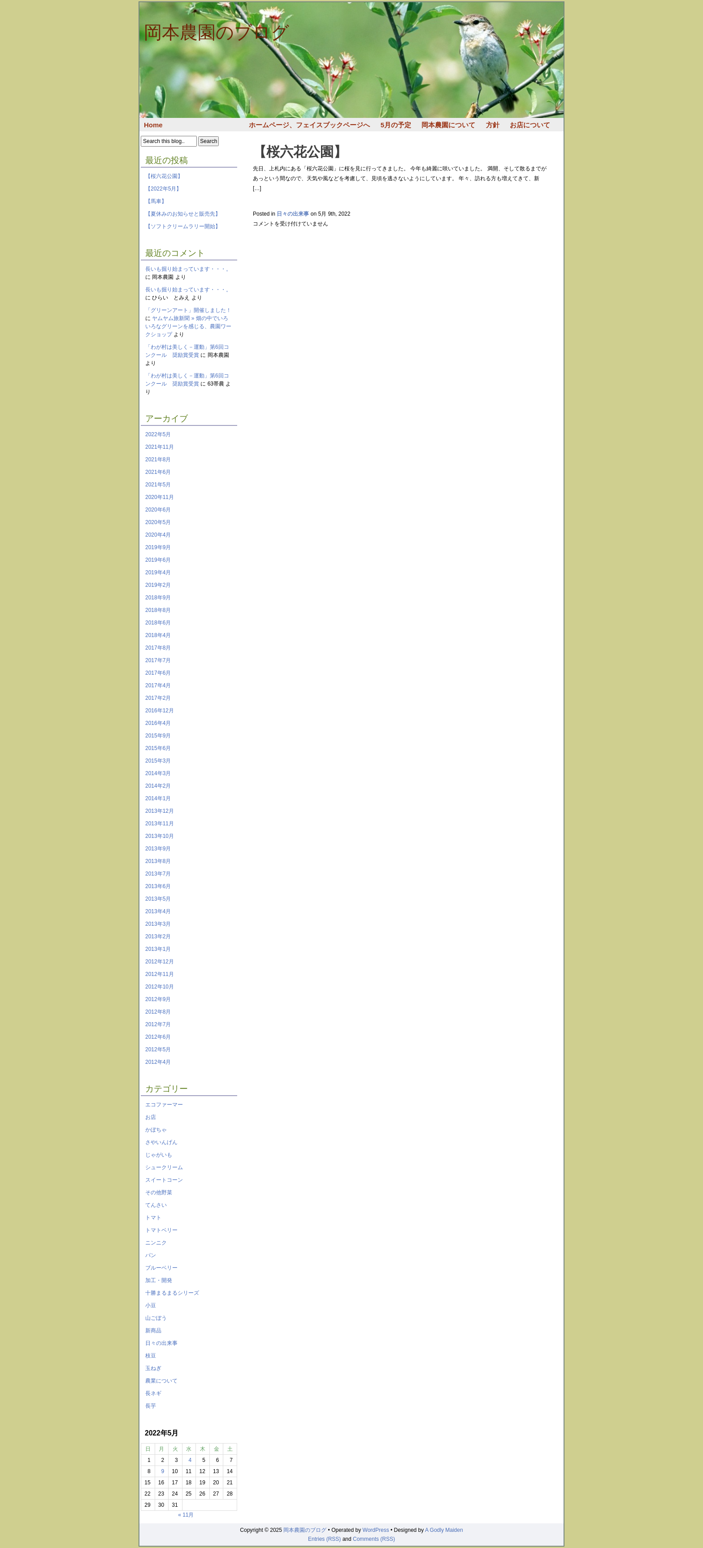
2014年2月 (158, 786)
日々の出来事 (161, 1343)
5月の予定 (396, 125)
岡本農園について (448, 125)
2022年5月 (158, 434)
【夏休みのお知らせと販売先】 (183, 214)
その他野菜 (158, 1192)
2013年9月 (158, 849)
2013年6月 (158, 886)
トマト (153, 1217)
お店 (150, 1117)
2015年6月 (158, 748)
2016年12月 (159, 710)
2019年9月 (158, 547)
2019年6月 (158, 560)
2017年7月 (158, 660)
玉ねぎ (153, 1368)
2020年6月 (158, 510)
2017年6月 (158, 673)
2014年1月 (158, 798)
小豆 (150, 1305)
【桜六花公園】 (164, 176)
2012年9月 (158, 999)
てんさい (156, 1205)
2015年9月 (158, 736)
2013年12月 (159, 811)
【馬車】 (156, 201)
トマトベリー (161, 1230)
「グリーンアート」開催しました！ (188, 310)
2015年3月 (158, 761)
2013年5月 (158, 899)
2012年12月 (159, 961)
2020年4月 (158, 535)
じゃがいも (158, 1155)
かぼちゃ (156, 1130)
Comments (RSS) (374, 1539)
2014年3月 (158, 773)
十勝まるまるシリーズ (172, 1293)
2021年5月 (158, 484)
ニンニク (156, 1243)
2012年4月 (158, 1062)
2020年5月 (158, 522)
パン (150, 1255)
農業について (161, 1381)
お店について (530, 125)
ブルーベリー (161, 1268)
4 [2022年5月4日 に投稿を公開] (190, 1460)
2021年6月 (158, 472)
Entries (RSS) (324, 1539)
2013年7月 (158, 874)
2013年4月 (158, 911)
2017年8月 (158, 648)
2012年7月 (158, 1024)
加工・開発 (158, 1280)
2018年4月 (158, 635)
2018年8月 (158, 610)
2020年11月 (159, 497)
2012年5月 (158, 1049)
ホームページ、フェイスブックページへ (309, 125)
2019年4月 (158, 572)
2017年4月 (158, 685)
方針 (492, 125)
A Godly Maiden (444, 1530)
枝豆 (150, 1356)
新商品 (153, 1330)
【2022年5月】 (163, 189)
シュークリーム (164, 1167)
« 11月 (186, 1515)
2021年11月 (159, 447)
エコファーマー (164, 1104)
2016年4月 (158, 723)
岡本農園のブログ (216, 32)
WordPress (376, 1530)
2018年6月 (158, 623)
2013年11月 (159, 823)
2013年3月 (158, 924)
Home (153, 125)
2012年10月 (159, 987)
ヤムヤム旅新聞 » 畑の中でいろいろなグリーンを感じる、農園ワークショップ (188, 326)
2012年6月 (158, 1037)
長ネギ (153, 1393)
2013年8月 (158, 861)
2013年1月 (158, 949)
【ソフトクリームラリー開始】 (183, 226)
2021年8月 (158, 459)
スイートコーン (164, 1180)
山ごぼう (156, 1318)
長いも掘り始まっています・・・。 (188, 269)
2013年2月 (158, 936)
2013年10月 (159, 836)
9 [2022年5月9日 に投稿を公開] (162, 1471)
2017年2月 (158, 698)
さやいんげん (161, 1142)
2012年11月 (159, 974)
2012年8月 (158, 1012)
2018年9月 (158, 597)
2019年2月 (158, 585)
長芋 (150, 1406)
